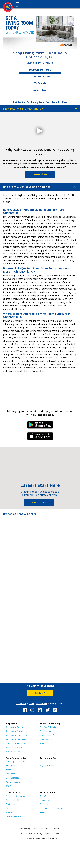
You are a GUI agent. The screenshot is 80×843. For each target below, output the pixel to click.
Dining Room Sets (40, 76)
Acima (42, 812)
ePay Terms (57, 828)
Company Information (15, 761)
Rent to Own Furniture (15, 727)
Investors (10, 769)
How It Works (46, 739)
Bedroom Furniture (40, 69)
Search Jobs (39, 502)
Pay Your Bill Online (48, 727)
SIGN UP (40, 693)
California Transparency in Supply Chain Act (40, 833)
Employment (11, 765)
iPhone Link (40, 437)
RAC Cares (10, 773)
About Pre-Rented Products (17, 743)
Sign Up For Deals (47, 765)
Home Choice (46, 800)
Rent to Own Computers (16, 735)
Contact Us (10, 804)
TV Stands (40, 83)
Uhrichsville (41, 703)
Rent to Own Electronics (16, 739)
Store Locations (12, 778)
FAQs (42, 743)
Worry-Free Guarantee (15, 796)
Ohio (31, 703)
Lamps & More (40, 90)
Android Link (40, 426)
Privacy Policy (24, 828)
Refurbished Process (15, 747)
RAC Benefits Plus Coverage (52, 808)
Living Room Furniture (40, 62)
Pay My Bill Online (13, 816)
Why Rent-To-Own (13, 800)
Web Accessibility (40, 828)
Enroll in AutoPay (47, 731)
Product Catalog (13, 751)
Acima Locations (13, 782)
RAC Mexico (45, 804)
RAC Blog (10, 786)
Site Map (9, 812)
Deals (42, 761)
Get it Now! (45, 796)
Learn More (40, 174)
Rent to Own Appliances (16, 731)
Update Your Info (47, 735)
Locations (21, 703)
